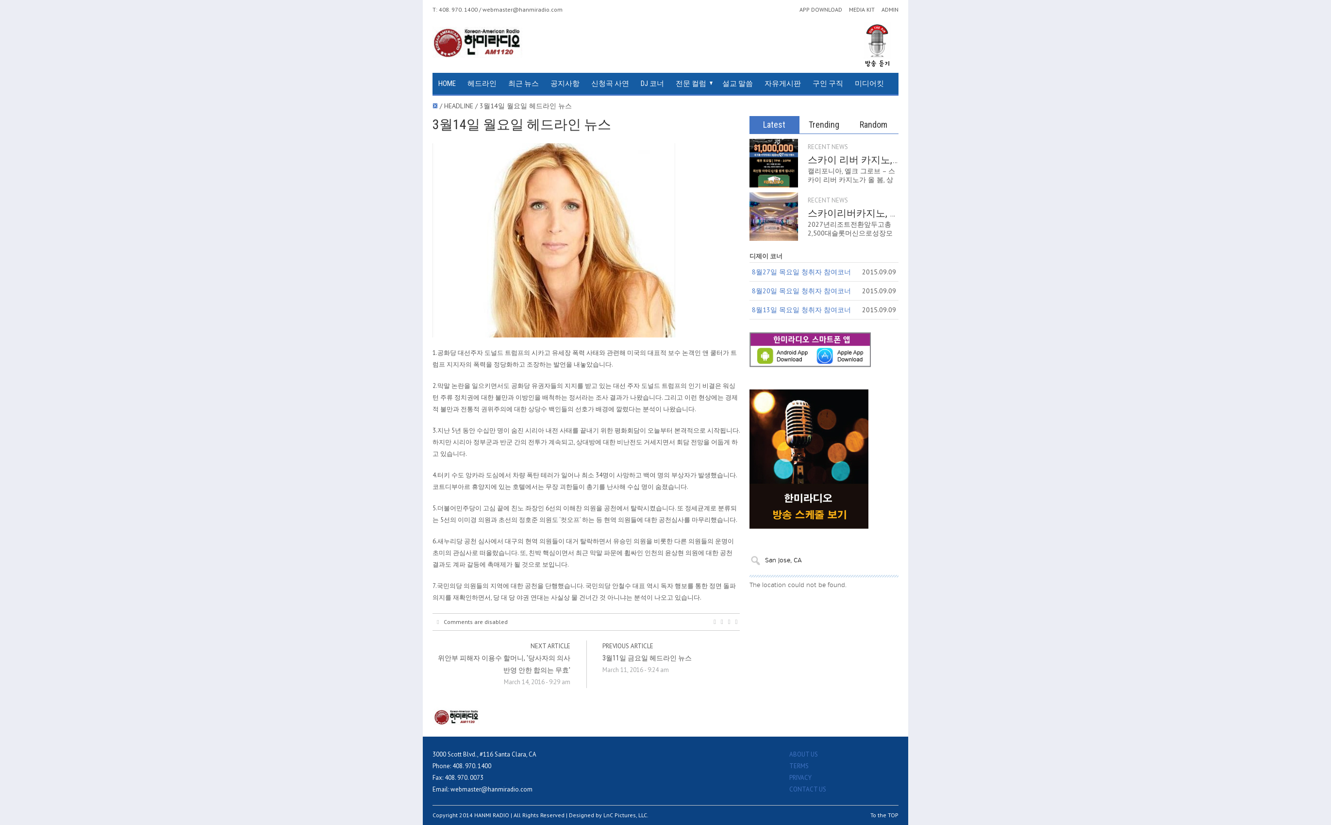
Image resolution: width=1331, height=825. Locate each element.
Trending (824, 124)
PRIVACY (800, 778)
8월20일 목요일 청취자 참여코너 (801, 290)
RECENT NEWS (828, 147)
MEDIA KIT (862, 10)
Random (873, 124)
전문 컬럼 (691, 83)
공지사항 (565, 83)
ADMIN (890, 10)
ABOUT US (803, 754)
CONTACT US (807, 789)
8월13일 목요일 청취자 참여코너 (801, 309)
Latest (774, 124)
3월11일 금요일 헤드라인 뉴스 (647, 658)
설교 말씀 (737, 83)
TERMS (799, 766)
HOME (447, 83)
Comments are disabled (472, 622)
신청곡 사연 (610, 83)
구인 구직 (828, 83)
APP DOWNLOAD (820, 10)
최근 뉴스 (523, 83)
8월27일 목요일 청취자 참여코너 (801, 272)
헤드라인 (482, 83)
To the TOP (884, 815)
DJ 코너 (652, 83)
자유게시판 (783, 83)
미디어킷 (869, 83)
